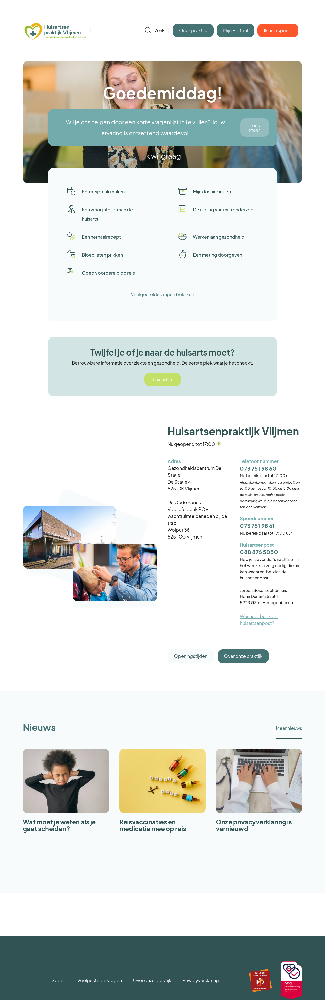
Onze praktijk (193, 30)
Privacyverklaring (200, 980)
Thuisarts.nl (162, 379)
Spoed (59, 980)
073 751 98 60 (258, 468)
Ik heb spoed (278, 30)
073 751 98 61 (257, 525)
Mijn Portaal (235, 30)
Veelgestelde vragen (99, 980)
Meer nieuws (289, 728)
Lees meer (254, 127)
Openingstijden (190, 656)
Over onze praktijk (243, 656)
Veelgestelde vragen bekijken (162, 294)
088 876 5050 (259, 552)
